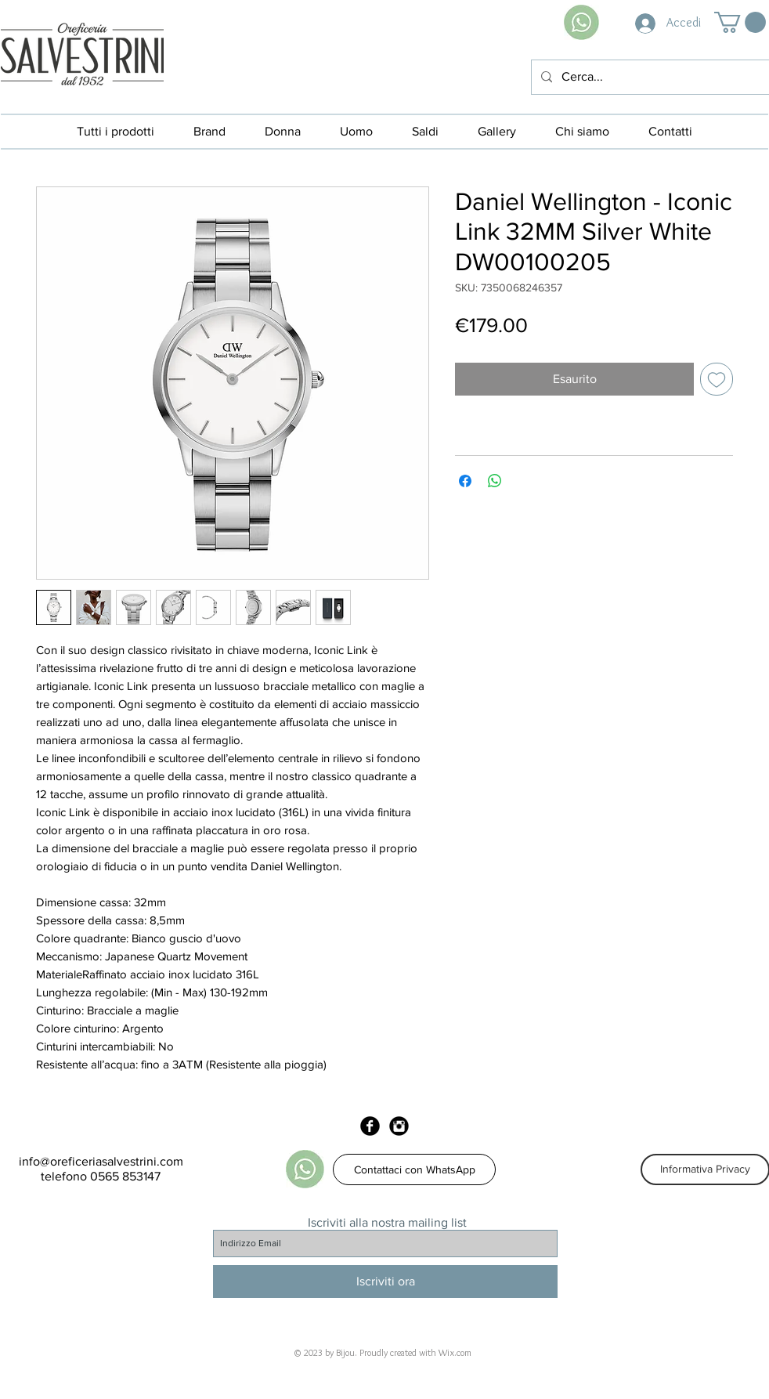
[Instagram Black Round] (399, 1126)
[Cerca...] (648, 77)
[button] (740, 22)
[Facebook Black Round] (370, 1126)
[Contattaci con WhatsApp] (414, 1169)
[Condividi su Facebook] (465, 481)
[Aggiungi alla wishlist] (716, 379)
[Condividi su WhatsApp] (495, 481)
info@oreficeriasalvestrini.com (101, 1161)
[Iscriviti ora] (385, 1281)
